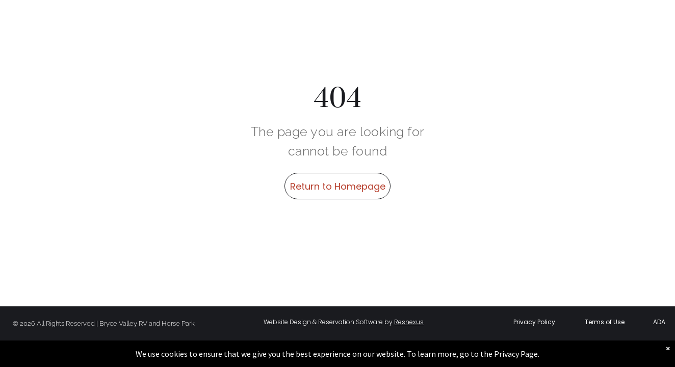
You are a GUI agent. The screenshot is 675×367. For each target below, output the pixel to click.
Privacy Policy (534, 322)
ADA (659, 322)
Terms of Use (605, 322)
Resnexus (409, 322)
